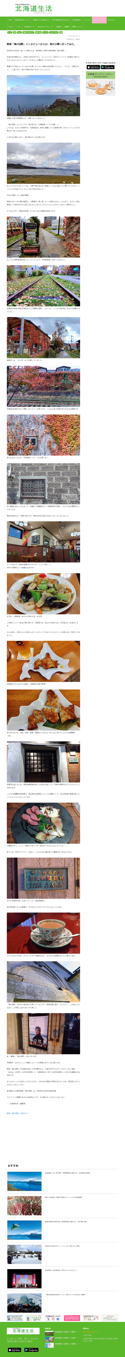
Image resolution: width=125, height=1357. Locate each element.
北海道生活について (22, 20)
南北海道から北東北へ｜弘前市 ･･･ (67, 1338)
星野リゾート (77, 27)
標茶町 (58, 27)
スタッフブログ (99, 20)
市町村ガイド (29, 27)
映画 (61, 32)
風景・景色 (38, 32)
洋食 (14, 32)
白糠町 (66, 27)
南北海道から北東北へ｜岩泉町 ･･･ (67, 1344)
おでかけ (111, 20)
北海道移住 (76, 20)
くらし (18, 27)
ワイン (10, 32)
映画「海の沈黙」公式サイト (17, 1113)
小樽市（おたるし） (28, 32)
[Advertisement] (43, 1137)
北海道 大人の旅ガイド (41, 20)
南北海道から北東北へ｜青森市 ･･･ (67, 1332)
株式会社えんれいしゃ (91, 1332)
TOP (10, 20)
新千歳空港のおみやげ (61, 20)
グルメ (10, 27)
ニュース (87, 20)
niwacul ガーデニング (45, 27)
